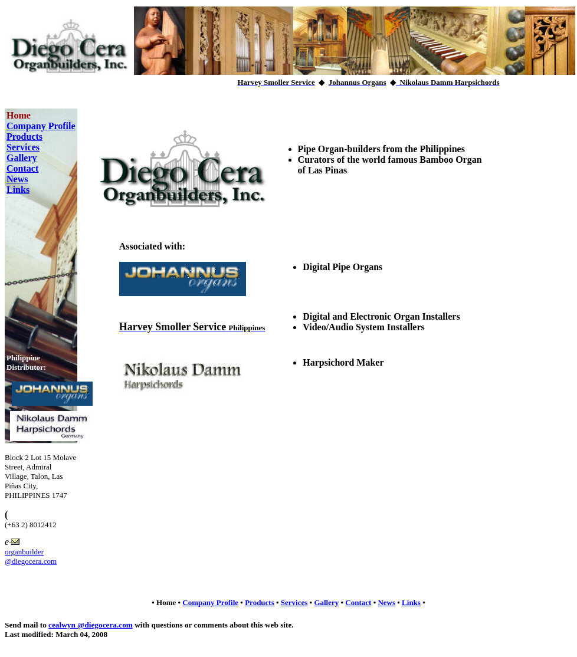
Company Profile (41, 126)
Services (23, 147)
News (17, 179)
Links (17, 190)
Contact (22, 168)
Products (24, 137)
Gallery (21, 158)
